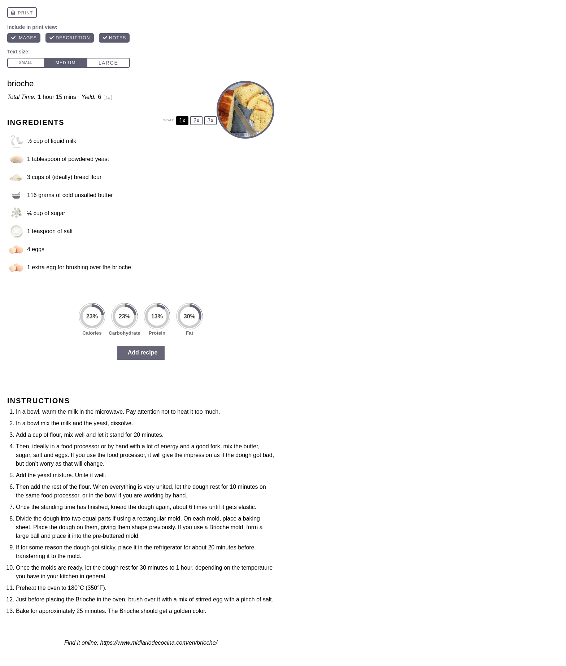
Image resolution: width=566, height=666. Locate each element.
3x (211, 120)
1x (182, 120)
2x (196, 120)
